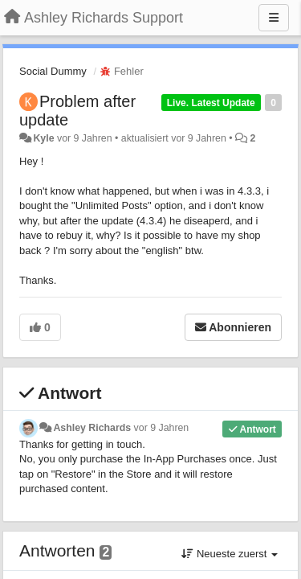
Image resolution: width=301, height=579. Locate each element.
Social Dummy (53, 71)
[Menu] (273, 17)
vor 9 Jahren (161, 427)
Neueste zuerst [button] (229, 554)
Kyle (43, 138)
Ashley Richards (92, 427)
